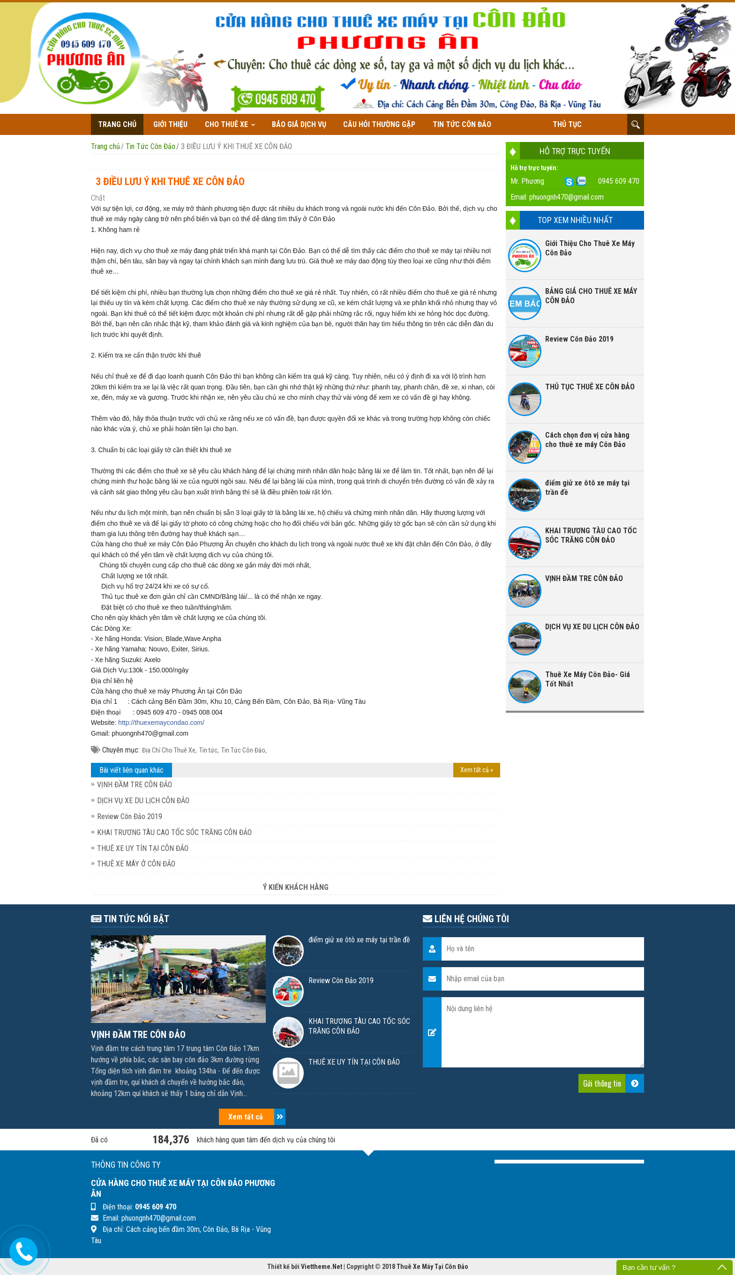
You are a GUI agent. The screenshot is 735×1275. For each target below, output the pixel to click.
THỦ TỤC (567, 124)
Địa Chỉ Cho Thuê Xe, (169, 750)
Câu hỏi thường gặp (379, 124)
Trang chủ (117, 124)
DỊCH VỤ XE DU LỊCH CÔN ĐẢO (143, 800)
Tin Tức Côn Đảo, (244, 750)
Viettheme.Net (321, 1266)
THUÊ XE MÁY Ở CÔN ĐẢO (136, 863)
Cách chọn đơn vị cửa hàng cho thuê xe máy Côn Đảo (587, 440)
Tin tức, (209, 750)
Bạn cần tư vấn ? (648, 1267)
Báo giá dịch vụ (299, 124)
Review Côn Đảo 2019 (129, 816)
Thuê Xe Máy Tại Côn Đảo (432, 1266)
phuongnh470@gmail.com (566, 197)
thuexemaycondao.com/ (161, 722)
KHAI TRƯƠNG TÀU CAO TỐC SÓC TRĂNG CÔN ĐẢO (174, 832)
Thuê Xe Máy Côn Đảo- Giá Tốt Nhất (587, 679)
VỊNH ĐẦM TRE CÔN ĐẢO (134, 784)
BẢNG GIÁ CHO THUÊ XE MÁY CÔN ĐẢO (591, 296)
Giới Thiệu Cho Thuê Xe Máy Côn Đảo (590, 248)
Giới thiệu (170, 124)
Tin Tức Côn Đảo (462, 124)
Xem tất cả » (476, 770)
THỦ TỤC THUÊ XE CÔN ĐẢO (590, 386)
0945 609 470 (618, 181)
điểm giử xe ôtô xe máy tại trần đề (587, 487)
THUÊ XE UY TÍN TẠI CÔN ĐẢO (142, 848)
